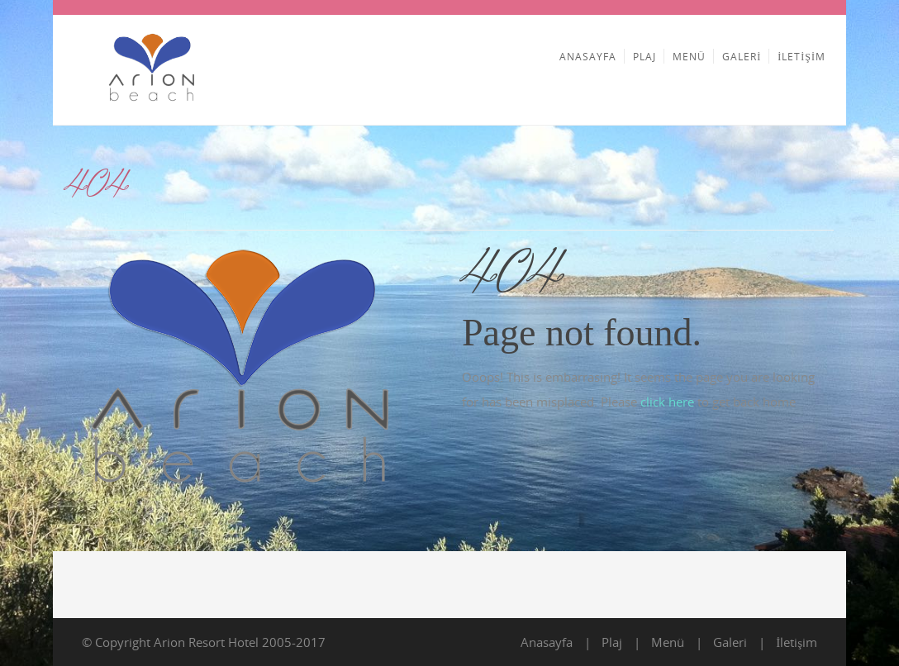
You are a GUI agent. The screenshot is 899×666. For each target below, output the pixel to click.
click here (667, 401)
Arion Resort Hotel (206, 642)
